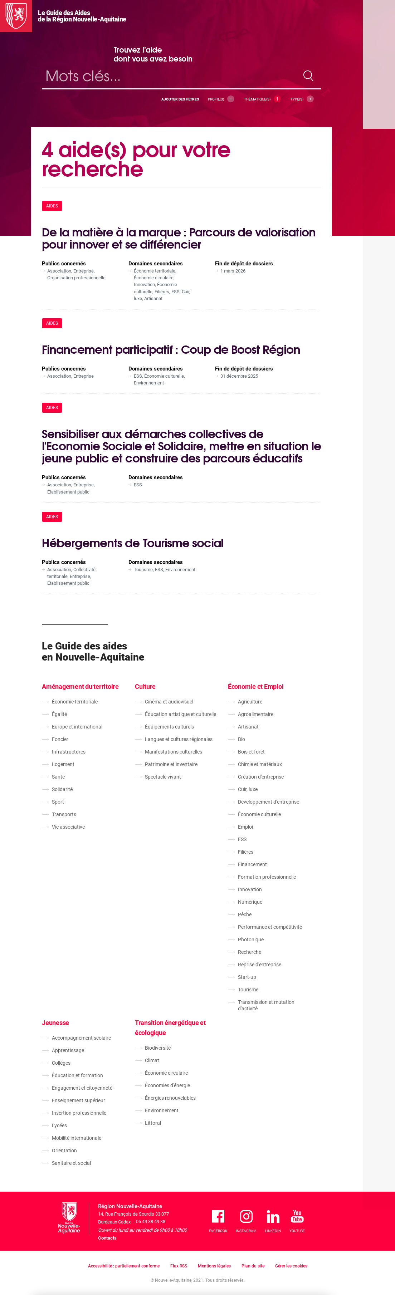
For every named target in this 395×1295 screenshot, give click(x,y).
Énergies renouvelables (170, 1098)
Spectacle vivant (163, 777)
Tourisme (248, 989)
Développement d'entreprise (268, 802)
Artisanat (248, 727)
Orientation (64, 1150)
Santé (58, 777)
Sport (58, 802)
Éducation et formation (77, 1075)
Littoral (153, 1123)
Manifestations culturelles (173, 752)
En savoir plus (154, 1265)
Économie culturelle (259, 814)
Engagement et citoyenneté (82, 1088)
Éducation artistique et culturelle (180, 714)
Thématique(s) (262, 99)
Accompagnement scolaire (81, 1038)
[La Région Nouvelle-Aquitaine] (16, 16)
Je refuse (264, 1256)
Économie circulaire (166, 1073)
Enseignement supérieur (78, 1100)
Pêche (245, 914)
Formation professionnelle (267, 877)
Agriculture (250, 702)
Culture (145, 686)
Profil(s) (221, 99)
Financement (252, 864)
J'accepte (306, 1256)
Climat (152, 1060)
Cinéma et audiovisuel (169, 702)
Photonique (251, 939)
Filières (245, 852)
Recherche (249, 952)
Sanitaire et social (71, 1163)
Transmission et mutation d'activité (266, 1005)
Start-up (247, 977)
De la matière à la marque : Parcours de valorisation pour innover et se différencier (179, 237)
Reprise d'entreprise (259, 964)
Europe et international (77, 727)
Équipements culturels (169, 727)
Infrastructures (69, 752)
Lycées (59, 1125)
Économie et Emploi (256, 686)
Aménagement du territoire (80, 686)
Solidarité (62, 789)
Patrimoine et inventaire (171, 764)
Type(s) (302, 99)
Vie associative (68, 827)
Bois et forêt (251, 752)
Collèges (61, 1063)
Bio (241, 739)
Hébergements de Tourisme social (132, 542)
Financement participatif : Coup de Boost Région (171, 348)
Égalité (59, 714)
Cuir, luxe (248, 789)
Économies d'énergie (167, 1085)
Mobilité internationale (76, 1138)
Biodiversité (158, 1048)
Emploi (245, 827)
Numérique (250, 902)
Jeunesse (55, 1022)
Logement (63, 764)
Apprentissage (68, 1050)
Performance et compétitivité (270, 927)
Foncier (60, 739)
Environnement (162, 1110)
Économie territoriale (75, 702)
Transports (64, 814)
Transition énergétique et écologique (170, 1027)
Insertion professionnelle (79, 1113)
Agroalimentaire (255, 714)
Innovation (250, 889)
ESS (242, 839)
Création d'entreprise (261, 777)
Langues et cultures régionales (179, 739)
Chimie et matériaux (260, 764)
